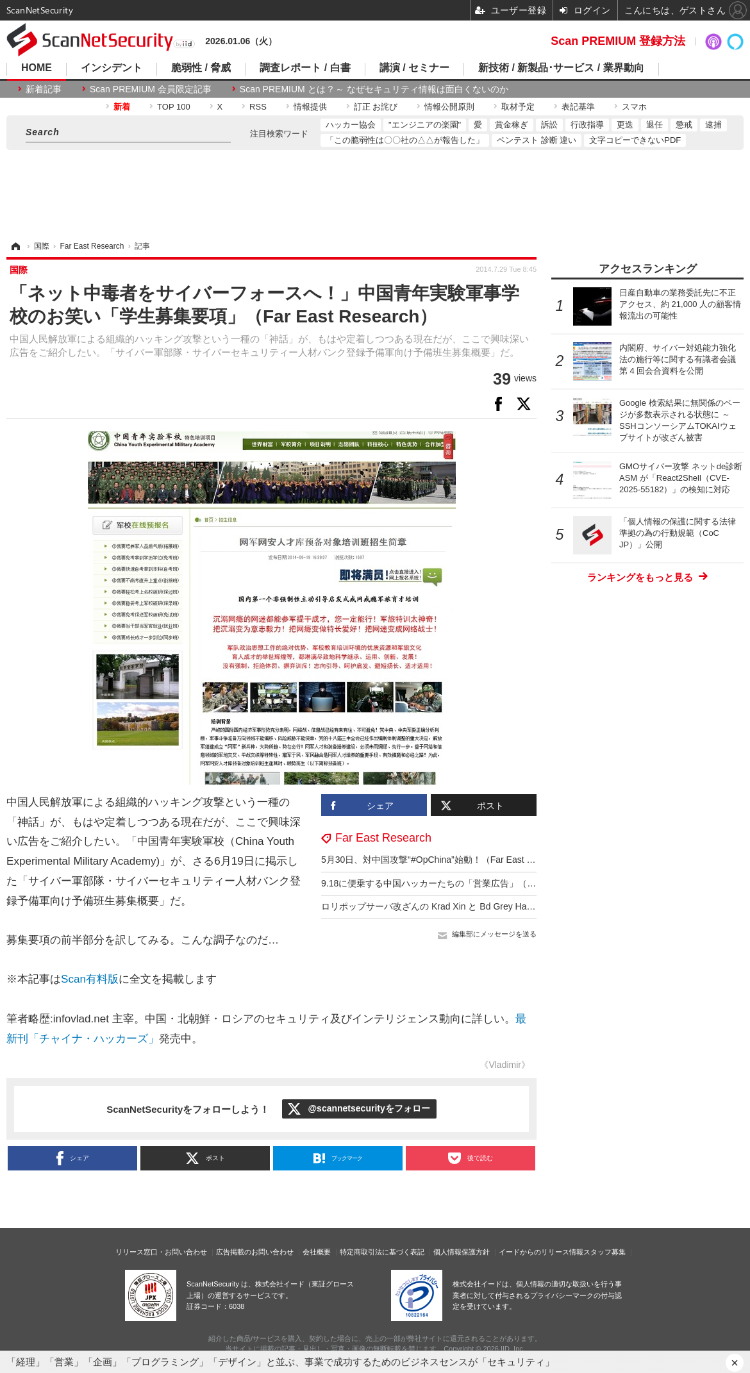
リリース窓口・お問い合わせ (161, 1252)
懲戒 (684, 124)
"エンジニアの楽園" (424, 124)
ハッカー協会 (351, 124)
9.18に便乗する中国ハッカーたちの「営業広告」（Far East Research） (466, 883)
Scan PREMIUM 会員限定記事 (151, 89)
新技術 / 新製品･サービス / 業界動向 (561, 68)
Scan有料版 (90, 979)
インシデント (111, 68)
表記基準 (578, 107)
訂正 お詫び (376, 107)
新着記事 (44, 89)
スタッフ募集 (604, 1252)
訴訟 (549, 124)
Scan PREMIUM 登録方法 (618, 41)
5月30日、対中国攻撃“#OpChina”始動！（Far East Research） (447, 859)
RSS (258, 107)
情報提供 (310, 107)
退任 (654, 124)
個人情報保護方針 (461, 1252)
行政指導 (587, 124)
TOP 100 (173, 107)
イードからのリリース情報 (541, 1252)
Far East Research (383, 837)
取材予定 (518, 107)
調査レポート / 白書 (305, 68)
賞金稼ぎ (511, 124)
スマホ (634, 107)
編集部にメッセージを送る (494, 934)
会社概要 (317, 1252)
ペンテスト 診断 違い (536, 140)
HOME (36, 68)
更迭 (625, 124)
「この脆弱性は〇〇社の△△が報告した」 (405, 140)
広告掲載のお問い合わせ (255, 1252)
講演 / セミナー (414, 68)
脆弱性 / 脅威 (201, 68)
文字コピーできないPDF (635, 140)
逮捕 (713, 124)
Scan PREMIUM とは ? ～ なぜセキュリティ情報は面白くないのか (374, 89)
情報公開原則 (449, 107)
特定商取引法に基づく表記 (382, 1252)
